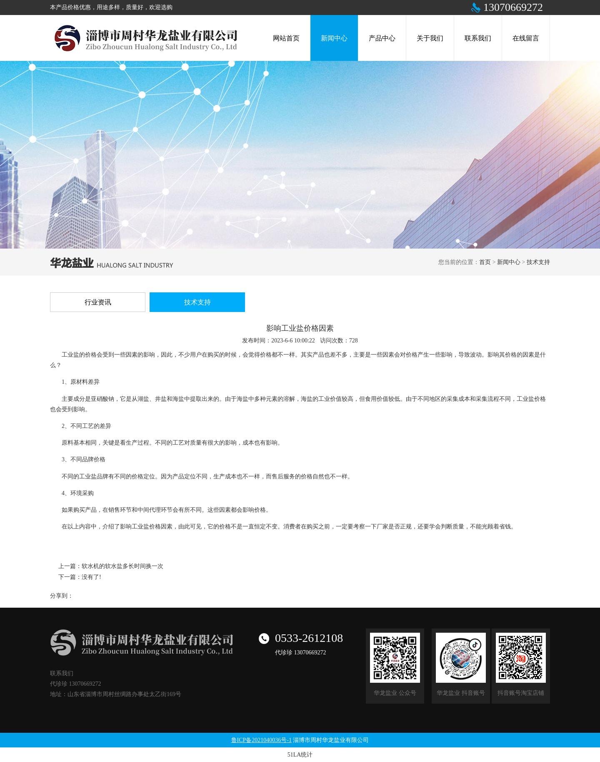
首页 (485, 262)
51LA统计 (300, 755)
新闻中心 (508, 262)
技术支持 (538, 262)
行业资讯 (98, 302)
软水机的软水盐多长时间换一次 (122, 566)
